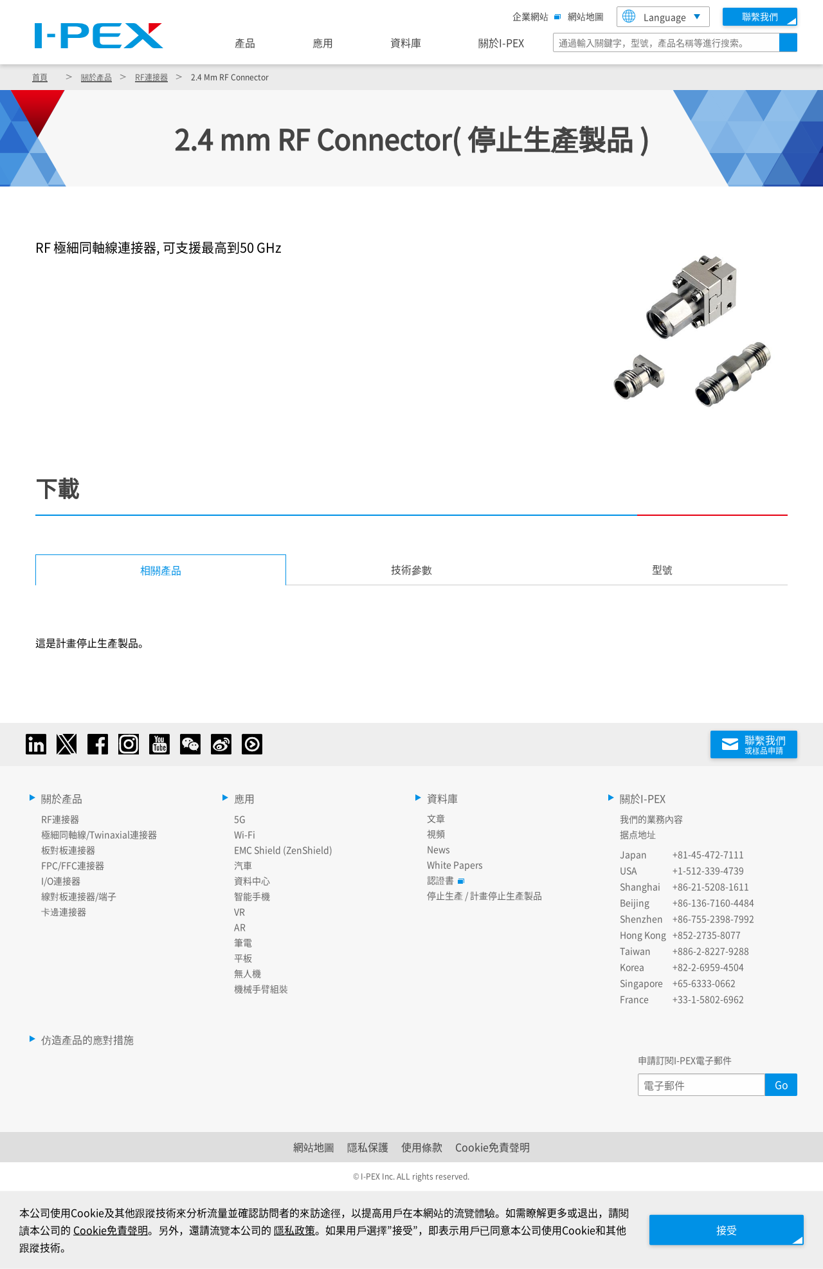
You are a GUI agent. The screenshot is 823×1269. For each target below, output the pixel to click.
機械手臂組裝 (261, 988)
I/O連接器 (60, 880)
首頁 (40, 76)
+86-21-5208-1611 (711, 886)
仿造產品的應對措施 (87, 1039)
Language (654, 16)
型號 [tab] (662, 569)
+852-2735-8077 (707, 934)
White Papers (455, 864)
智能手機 (252, 896)
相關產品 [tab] (160, 570)
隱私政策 (294, 1229)
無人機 (247, 973)
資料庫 (405, 42)
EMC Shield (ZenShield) (283, 849)
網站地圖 (586, 16)
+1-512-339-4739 (708, 870)
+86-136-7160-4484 (713, 902)
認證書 (443, 879)
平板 (243, 957)
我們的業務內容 (651, 818)
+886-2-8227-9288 (711, 950)
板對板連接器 (68, 849)
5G (240, 818)
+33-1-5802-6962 (708, 998)
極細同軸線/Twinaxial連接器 (99, 834)
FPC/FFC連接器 (72, 865)
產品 (245, 42)
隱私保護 (367, 1147)
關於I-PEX (501, 42)
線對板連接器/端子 (78, 896)
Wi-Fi (244, 834)
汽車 (243, 865)
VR (239, 911)
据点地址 (638, 834)
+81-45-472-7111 (708, 854)
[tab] (411, 569)
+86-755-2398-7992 (713, 918)
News (438, 849)
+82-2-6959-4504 (708, 966)
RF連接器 (151, 76)
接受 (726, 1229)
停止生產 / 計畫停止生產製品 (484, 895)
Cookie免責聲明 (492, 1147)
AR (240, 926)
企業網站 (533, 16)
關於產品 (96, 76)
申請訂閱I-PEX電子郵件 (685, 1060)
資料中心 (252, 880)
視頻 (436, 833)
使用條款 (421, 1147)
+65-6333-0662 (704, 982)
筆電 (243, 942)
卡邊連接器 (63, 911)
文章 (436, 818)
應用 (322, 42)
